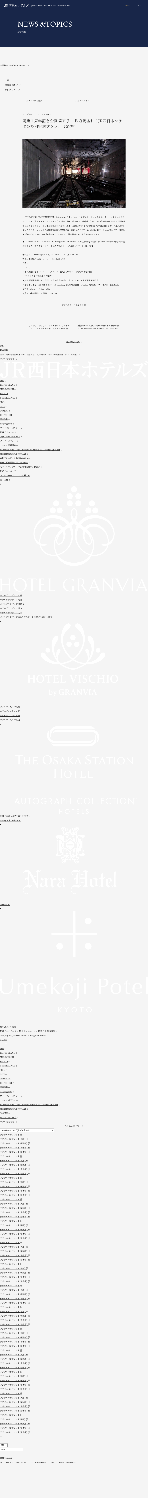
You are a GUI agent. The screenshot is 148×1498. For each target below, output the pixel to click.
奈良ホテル (5, 904)
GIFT (3, 406)
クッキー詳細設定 (9, 445)
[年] (11, 1449)
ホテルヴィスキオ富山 (10, 719)
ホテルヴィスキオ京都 (10, 706)
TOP (3, 380)
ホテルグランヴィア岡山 (11, 608)
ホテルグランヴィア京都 (11, 595)
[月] (4, 1445)
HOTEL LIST (7, 415)
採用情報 (5, 419)
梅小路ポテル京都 (8, 1026)
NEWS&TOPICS (8, 397)
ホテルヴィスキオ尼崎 (10, 715)
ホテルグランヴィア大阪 (11, 599)
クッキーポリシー (9, 440)
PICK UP (5, 393)
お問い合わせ (7, 423)
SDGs (3, 402)
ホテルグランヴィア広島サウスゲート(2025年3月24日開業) (26, 616)
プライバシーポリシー (11, 427)
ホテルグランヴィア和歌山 (12, 603)
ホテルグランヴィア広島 (11, 612)
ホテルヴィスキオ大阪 (10, 711)
